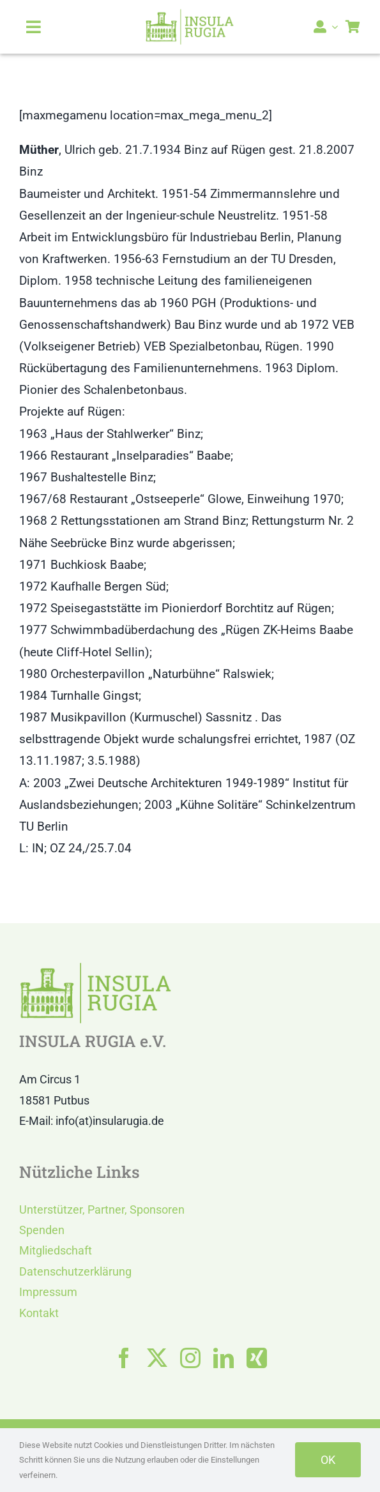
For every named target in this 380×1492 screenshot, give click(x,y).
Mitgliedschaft (55, 1250)
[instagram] (190, 1358)
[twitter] (157, 1358)
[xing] (257, 1358)
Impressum (48, 1292)
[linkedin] (223, 1358)
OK (328, 1459)
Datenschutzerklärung (75, 1271)
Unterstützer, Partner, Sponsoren (102, 1209)
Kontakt (39, 1313)
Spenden (42, 1230)
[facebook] (124, 1358)
